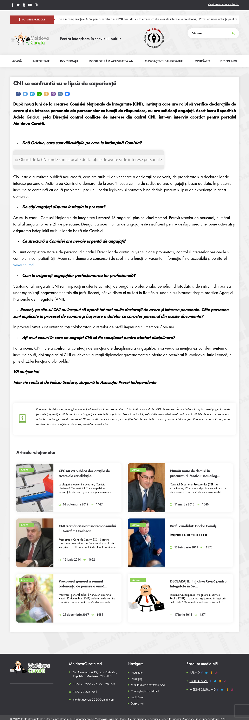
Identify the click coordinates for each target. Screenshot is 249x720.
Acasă (17, 61)
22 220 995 (107, 684)
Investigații (137, 679)
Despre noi (137, 703)
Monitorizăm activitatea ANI (148, 685)
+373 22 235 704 (85, 692)
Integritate (137, 672)
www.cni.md (23, 265)
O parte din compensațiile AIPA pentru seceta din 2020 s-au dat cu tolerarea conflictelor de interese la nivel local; (128, 19)
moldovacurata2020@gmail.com (93, 699)
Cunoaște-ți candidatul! (145, 691)
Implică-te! (137, 697)
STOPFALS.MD (199, 681)
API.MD (195, 672)
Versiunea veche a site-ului (223, 4)
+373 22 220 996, (85, 684)
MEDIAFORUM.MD (203, 689)
